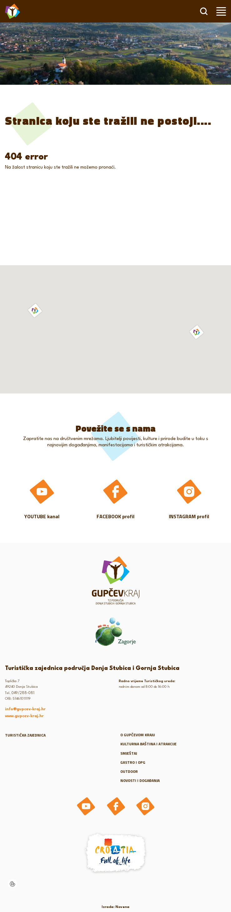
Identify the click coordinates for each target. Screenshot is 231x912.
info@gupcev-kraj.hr (25, 709)
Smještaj (128, 753)
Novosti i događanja (140, 780)
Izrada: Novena (115, 907)
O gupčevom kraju (137, 735)
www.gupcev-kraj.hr (24, 716)
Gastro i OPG (132, 762)
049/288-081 (23, 693)
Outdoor (129, 771)
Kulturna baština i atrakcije (148, 744)
